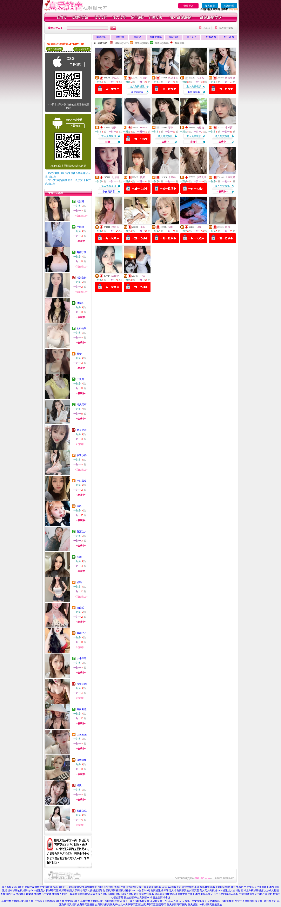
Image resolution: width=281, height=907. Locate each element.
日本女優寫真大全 (203, 894)
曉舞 (114, 127)
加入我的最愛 (226, 27)
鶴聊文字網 (73, 890)
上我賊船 (230, 177)
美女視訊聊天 (72, 901)
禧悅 (79, 785)
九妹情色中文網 (42, 894)
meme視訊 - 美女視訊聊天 (193, 901)
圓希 (79, 353)
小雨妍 (143, 77)
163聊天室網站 (74, 887)
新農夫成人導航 (99, 894)
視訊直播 (205, 887)
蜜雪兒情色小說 (190, 887)
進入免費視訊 (137, 86)
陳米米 (115, 227)
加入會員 (210, 5)
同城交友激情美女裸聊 (37, 887)
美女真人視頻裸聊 (256, 887)
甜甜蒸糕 (82, 810)
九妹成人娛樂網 (24, 894)
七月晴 (115, 177)
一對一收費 (228, 37)
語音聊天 (161, 904)
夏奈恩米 (82, 430)
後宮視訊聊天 (57, 887)
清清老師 (82, 277)
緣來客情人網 (168, 890)
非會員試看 (137, 92)
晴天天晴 (82, 404)
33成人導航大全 (130, 894)
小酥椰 (80, 226)
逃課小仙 (173, 77)
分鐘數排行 (119, 37)
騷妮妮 (115, 276)
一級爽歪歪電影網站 (78, 894)
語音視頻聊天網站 (220, 887)
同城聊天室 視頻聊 (56, 890)
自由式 (80, 607)
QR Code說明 (82, 48)
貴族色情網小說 (161, 897)
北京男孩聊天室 (129, 904)
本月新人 (192, 37)
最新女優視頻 (185, 894)
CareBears (82, 734)
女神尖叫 (82, 328)
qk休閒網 (131, 887)
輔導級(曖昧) (142, 43)
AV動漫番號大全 (248, 894)
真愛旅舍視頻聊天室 (12, 901)
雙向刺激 (82, 709)
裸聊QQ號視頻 (106, 887)
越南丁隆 (82, 252)
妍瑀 (79, 582)
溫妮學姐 (82, 760)
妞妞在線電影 (264, 894)
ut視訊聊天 (18, 887)
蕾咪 (170, 127)
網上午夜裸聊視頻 (253, 890)
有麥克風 (180, 43)
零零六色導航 (146, 894)
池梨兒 (80, 201)
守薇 (142, 227)
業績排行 (101, 37)
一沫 (142, 276)
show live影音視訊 (171, 887)
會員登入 (188, 5)
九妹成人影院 (59, 894)
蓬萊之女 (82, 531)
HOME (206, 27)
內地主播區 (155, 37)
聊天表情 (172, 904)
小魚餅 (80, 379)
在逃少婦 (82, 455)
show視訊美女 (38, 890)
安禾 (79, 556)
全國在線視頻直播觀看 (148, 887)
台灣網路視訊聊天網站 (107, 904)
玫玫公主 (202, 177)
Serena (143, 127)
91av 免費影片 (238, 887)
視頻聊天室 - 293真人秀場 (164, 901)
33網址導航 (114, 894)
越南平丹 (82, 633)
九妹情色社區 (8, 894)
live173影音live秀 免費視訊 (146, 890)
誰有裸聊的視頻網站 (19, 890)
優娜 (142, 177)
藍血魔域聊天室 (147, 904)
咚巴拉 (200, 127)
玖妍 (199, 227)
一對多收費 (210, 37)
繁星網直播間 (89, 887)
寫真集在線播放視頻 (166, 894)
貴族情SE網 (145, 897)
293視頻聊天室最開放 (210, 904)
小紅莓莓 (82, 480)
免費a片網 (119, 887)
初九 (170, 227)
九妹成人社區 (271, 890)
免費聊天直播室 (85, 904)
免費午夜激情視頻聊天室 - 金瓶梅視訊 (255, 901)
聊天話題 (193, 904)
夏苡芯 (115, 77)
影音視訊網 (109, 890)
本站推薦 (174, 37)
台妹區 (137, 37)
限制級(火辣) (122, 43)
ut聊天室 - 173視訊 (34, 901)
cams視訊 (223, 890)
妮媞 (79, 506)
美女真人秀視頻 (208, 890)
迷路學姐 (230, 77)
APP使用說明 (54, 48)
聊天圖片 (182, 904)
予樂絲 (172, 177)
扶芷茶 (200, 77)
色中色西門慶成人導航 (225, 894)
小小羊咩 (82, 658)
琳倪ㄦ (80, 303)
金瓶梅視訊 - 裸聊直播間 (220, 901)
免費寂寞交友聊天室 (188, 890)
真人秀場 (7, 887)
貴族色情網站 (131, 897)
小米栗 (229, 127)
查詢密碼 (229, 5)
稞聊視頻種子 (123, 890)
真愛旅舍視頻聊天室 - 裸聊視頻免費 (100, 901)
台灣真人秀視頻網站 (91, 890)
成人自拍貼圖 (235, 890)
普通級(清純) (162, 43)
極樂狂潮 (82, 683)
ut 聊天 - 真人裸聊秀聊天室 (134, 901)
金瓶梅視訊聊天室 (54, 901)
